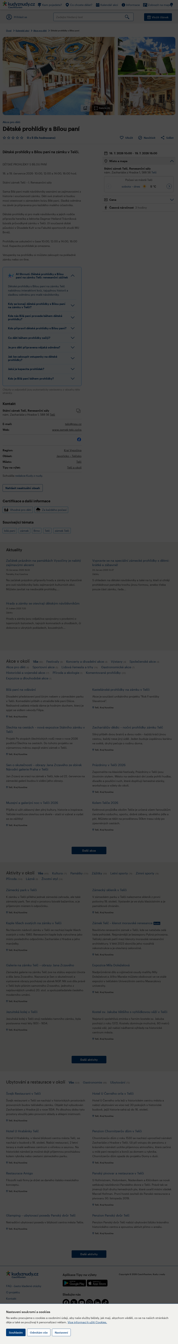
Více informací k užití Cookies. (87, 1322)
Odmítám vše (39, 1332)
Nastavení (61, 1332)
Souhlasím (16, 1332)
